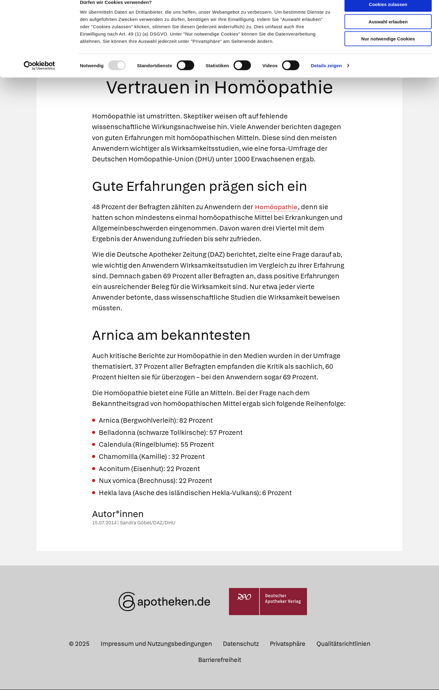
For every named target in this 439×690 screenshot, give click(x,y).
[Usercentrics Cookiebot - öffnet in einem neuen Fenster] (39, 76)
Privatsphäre (287, 644)
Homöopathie (277, 207)
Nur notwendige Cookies (388, 49)
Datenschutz (241, 644)
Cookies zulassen (388, 14)
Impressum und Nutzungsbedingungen (156, 644)
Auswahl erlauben (388, 32)
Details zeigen (326, 76)
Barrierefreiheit (219, 660)
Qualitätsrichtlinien (343, 644)
